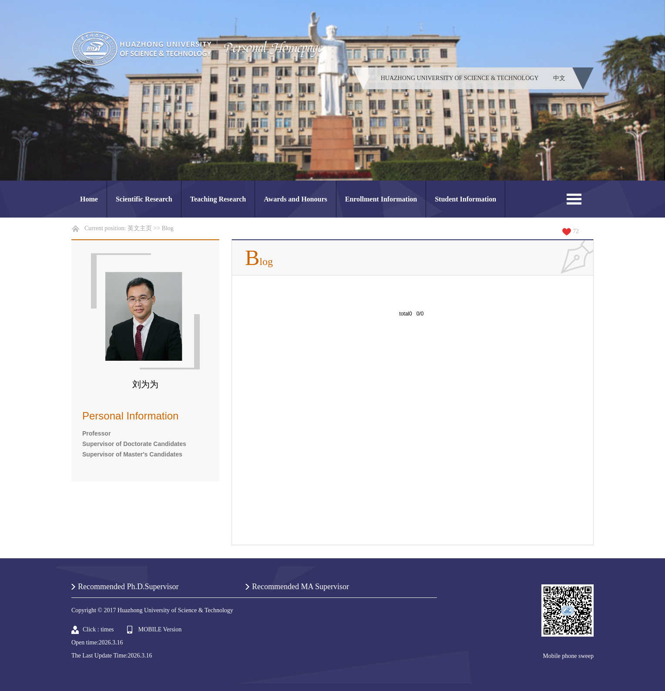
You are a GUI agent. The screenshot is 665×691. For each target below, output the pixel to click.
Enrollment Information (381, 199)
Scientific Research (144, 199)
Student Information (465, 199)
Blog (168, 228)
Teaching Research (218, 199)
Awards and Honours (295, 199)
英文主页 (140, 228)
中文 (559, 78)
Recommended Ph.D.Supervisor (128, 586)
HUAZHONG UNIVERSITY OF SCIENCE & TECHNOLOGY (460, 78)
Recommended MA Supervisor (300, 586)
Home (89, 199)
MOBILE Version (160, 629)
